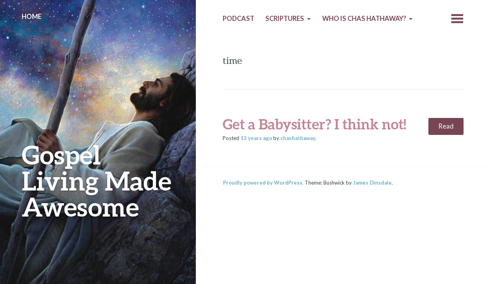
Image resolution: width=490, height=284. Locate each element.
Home (31, 17)
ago (256, 138)
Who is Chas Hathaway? (364, 18)
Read (446, 126)
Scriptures (284, 18)
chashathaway (297, 138)
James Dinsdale (372, 182)
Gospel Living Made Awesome (96, 180)
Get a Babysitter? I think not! (314, 124)
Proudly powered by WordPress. (263, 182)
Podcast (238, 18)
